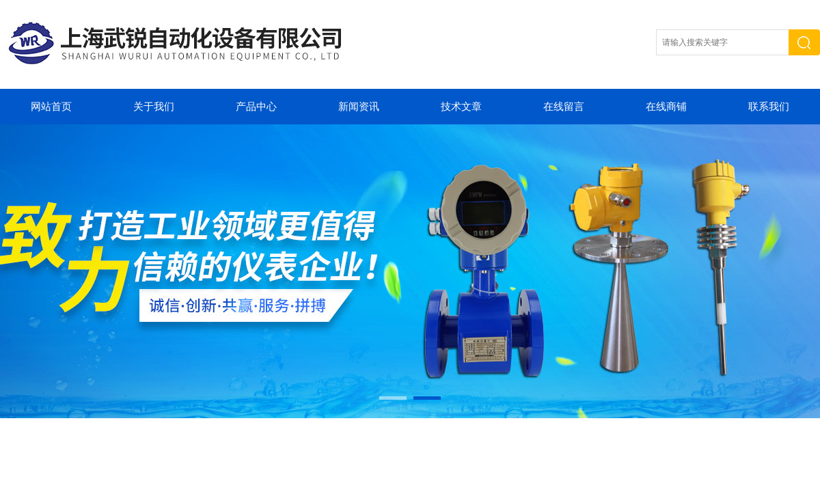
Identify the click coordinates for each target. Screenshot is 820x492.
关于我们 (153, 106)
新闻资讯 (358, 106)
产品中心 (256, 106)
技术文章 (461, 106)
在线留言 (563, 106)
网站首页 (51, 106)
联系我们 (768, 106)
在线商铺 (666, 106)
